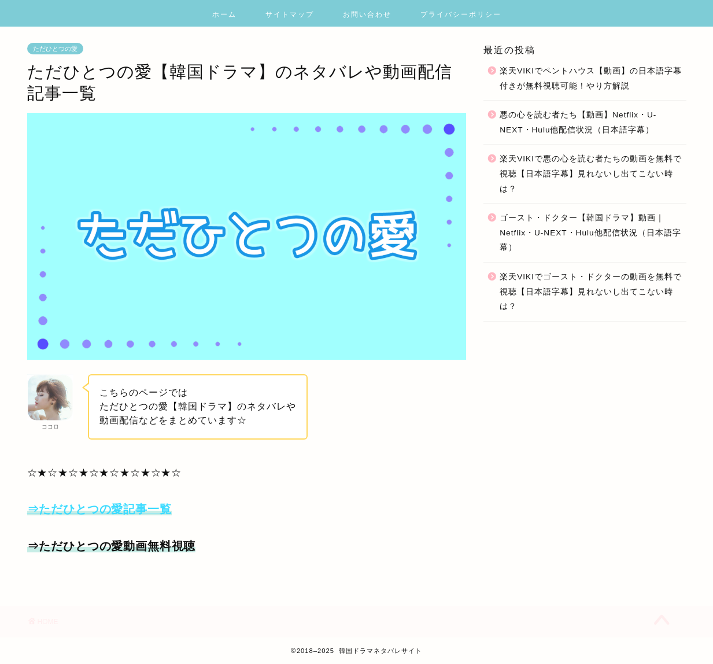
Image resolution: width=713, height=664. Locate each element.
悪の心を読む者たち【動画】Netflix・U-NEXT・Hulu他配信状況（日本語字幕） (578, 122)
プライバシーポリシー (460, 14)
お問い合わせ (367, 14)
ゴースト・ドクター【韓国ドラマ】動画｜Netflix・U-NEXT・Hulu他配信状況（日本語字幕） (590, 232)
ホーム (224, 14)
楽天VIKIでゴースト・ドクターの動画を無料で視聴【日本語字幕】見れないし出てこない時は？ (591, 291)
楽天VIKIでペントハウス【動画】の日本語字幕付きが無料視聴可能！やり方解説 (591, 78)
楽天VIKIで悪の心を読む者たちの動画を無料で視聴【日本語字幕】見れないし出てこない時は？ (591, 173)
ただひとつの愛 (55, 48)
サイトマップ (289, 14)
